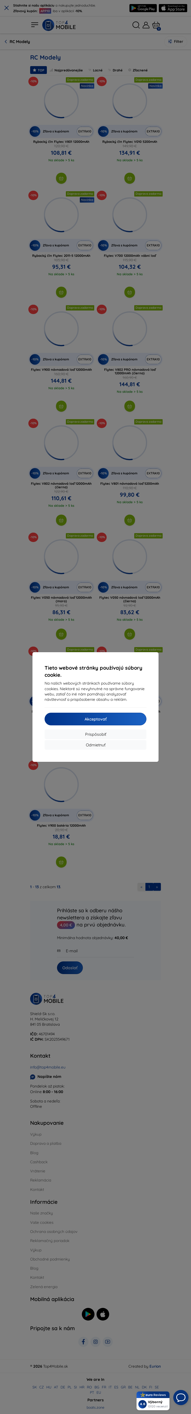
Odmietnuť (95, 744)
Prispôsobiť (95, 734)
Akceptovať (96, 719)
